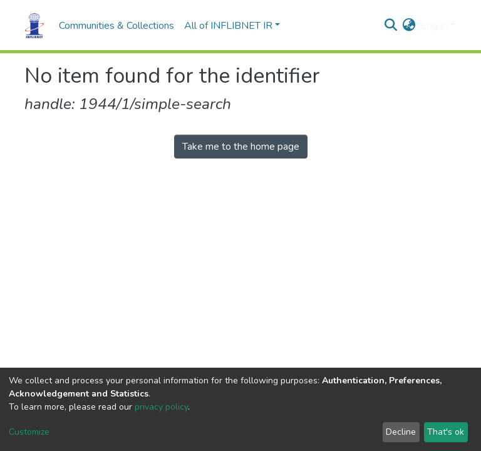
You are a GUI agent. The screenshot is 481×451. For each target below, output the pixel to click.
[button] (409, 25)
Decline (401, 432)
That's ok (445, 432)
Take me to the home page (240, 146)
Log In (434, 26)
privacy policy (161, 407)
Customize (29, 432)
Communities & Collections (116, 26)
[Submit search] (391, 25)
